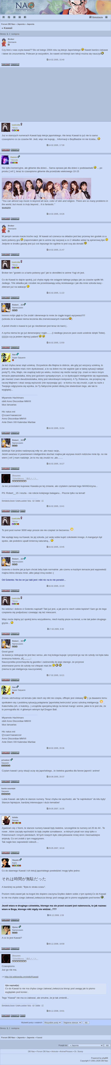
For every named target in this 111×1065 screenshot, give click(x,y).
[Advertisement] (55, 94)
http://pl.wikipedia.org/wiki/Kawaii (21, 976)
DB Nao (31, 1051)
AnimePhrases (66, 1051)
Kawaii (8, 27)
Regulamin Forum (8, 501)
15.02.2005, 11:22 (55, 293)
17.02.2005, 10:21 (55, 675)
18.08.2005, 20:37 (55, 777)
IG (33, 501)
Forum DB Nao (8, 1037)
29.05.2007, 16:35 (55, 809)
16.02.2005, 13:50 (55, 343)
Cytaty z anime (21, 501)
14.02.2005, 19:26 (55, 214)
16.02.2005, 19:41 (55, 506)
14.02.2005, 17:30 (55, 145)
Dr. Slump (78, 1051)
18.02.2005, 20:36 (55, 748)
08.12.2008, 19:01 (55, 1011)
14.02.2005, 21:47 (55, 250)
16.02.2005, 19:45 (55, 547)
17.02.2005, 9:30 (55, 629)
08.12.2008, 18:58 (55, 944)
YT (42, 501)
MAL (29, 501)
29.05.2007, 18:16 (55, 848)
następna (15, 34)
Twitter (37, 501)
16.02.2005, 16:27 (55, 464)
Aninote (54, 1051)
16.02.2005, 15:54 (55, 428)
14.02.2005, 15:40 (55, 60)
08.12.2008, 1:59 (55, 915)
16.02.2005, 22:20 (55, 586)
